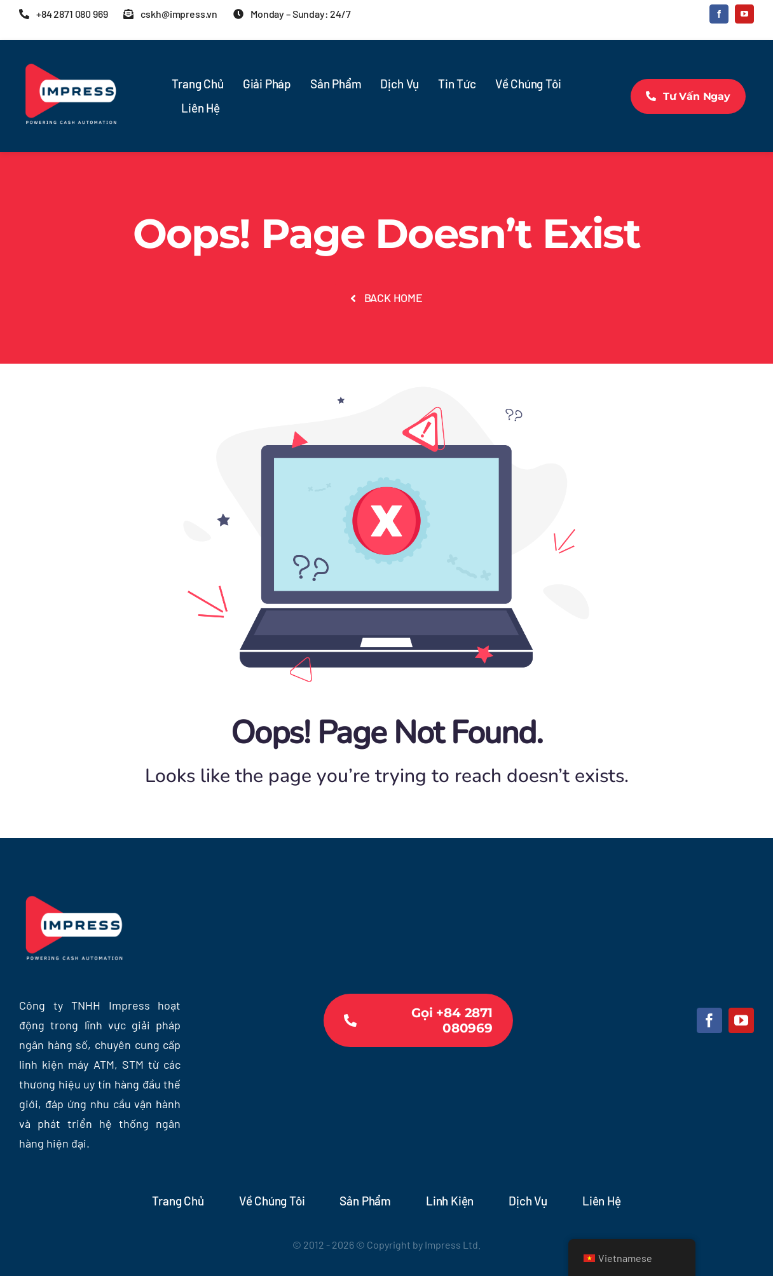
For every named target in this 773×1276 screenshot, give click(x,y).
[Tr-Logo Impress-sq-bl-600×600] (70, 51)
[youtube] (744, 14)
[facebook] (719, 14)
